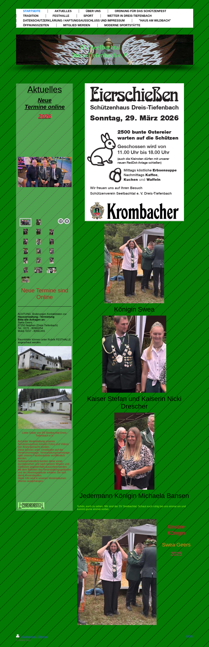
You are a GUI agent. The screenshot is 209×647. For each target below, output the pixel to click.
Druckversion (26, 636)
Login (189, 635)
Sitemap (43, 636)
